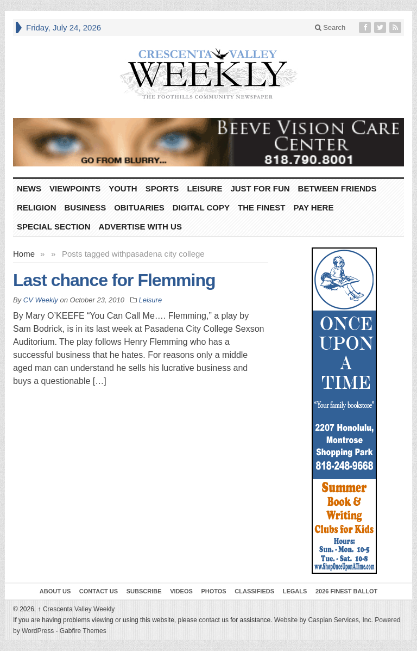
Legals (295, 591)
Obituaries (139, 207)
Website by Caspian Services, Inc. (323, 620)
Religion (36, 207)
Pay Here (314, 207)
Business (85, 207)
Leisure (204, 188)
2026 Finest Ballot (346, 591)
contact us (214, 620)
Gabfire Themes (83, 631)
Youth (123, 188)
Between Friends (337, 188)
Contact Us (98, 591)
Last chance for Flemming (114, 280)
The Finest (262, 207)
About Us (55, 591)
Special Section (54, 226)
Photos (213, 591)
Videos (181, 591)
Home (24, 253)
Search (330, 27)
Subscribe (144, 591)
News (29, 188)
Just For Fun (259, 188)
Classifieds (254, 591)
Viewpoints (74, 188)
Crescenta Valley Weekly (76, 609)
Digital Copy (201, 207)
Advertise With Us (140, 226)
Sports (162, 188)
